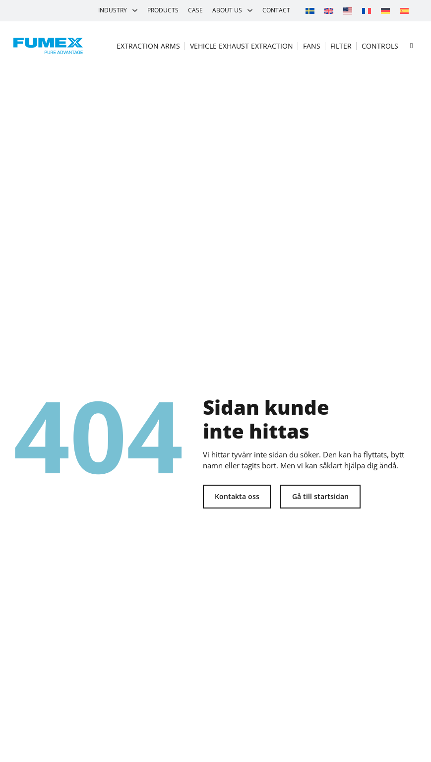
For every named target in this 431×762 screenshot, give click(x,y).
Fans (311, 46)
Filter (341, 46)
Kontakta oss (237, 496)
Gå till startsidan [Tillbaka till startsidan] (320, 496)
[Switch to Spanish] (404, 10)
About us (227, 10)
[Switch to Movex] (347, 10)
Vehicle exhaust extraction (241, 46)
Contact (276, 10)
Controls (380, 46)
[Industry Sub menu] (135, 10)
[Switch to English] (328, 10)
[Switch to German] (385, 10)
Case (195, 10)
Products (163, 10)
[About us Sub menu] (250, 10)
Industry (112, 10)
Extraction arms (148, 46)
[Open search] (411, 46)
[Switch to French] (366, 10)
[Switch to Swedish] (310, 10)
